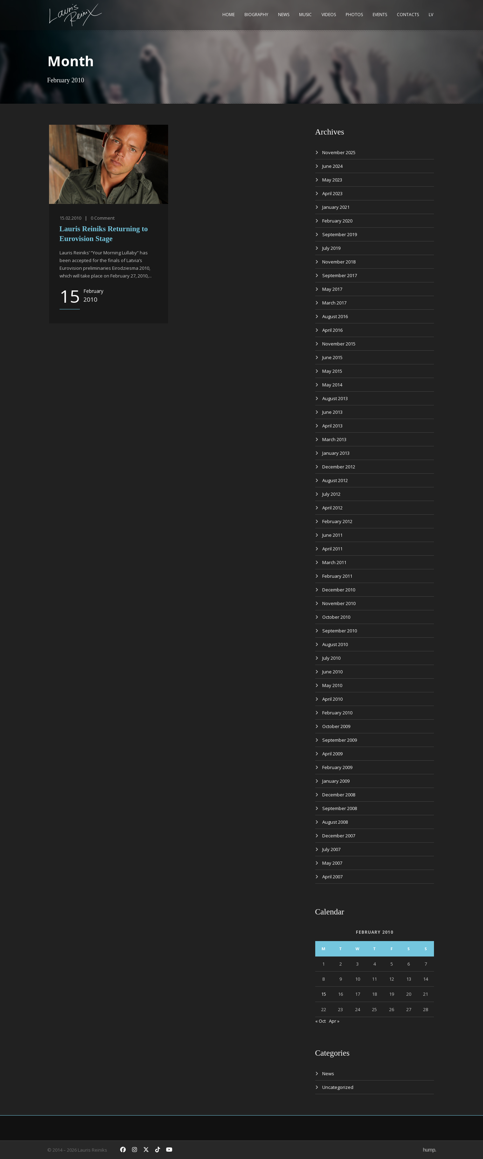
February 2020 (337, 221)
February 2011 (337, 576)
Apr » (334, 1021)
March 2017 (334, 303)
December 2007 (338, 835)
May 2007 (332, 863)
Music (305, 15)
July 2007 (331, 849)
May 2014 (332, 385)
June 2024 (332, 166)
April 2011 (332, 549)
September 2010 (339, 630)
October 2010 (336, 617)
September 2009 (339, 740)
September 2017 (339, 275)
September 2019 (339, 234)
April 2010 (332, 699)
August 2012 (335, 480)
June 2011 (332, 535)
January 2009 (336, 781)
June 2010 (332, 671)
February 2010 (337, 712)
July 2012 (331, 494)
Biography (256, 15)
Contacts (408, 15)
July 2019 (331, 248)
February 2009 (337, 767)
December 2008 (338, 794)
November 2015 (339, 344)
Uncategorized (337, 1087)
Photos (354, 15)
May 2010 (332, 685)
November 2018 (339, 262)
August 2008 (335, 822)
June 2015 (332, 357)
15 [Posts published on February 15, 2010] (323, 994)
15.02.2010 (70, 218)
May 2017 (332, 289)
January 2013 (336, 453)
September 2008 (339, 808)
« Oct (320, 1021)
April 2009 (332, 753)
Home (228, 15)
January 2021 (336, 207)
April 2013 (332, 426)
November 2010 (339, 603)
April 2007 (332, 876)
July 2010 (331, 658)
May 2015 (332, 371)
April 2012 (332, 508)
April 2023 (332, 193)
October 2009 (336, 726)
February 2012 (337, 521)
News (283, 15)
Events (380, 15)
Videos (329, 15)
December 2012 (338, 467)
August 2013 (335, 398)
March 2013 (334, 439)
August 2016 (335, 316)
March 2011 (334, 562)
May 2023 (332, 180)
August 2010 (335, 644)
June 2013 (332, 412)
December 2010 (338, 590)
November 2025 (339, 152)
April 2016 (332, 330)
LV (431, 15)
